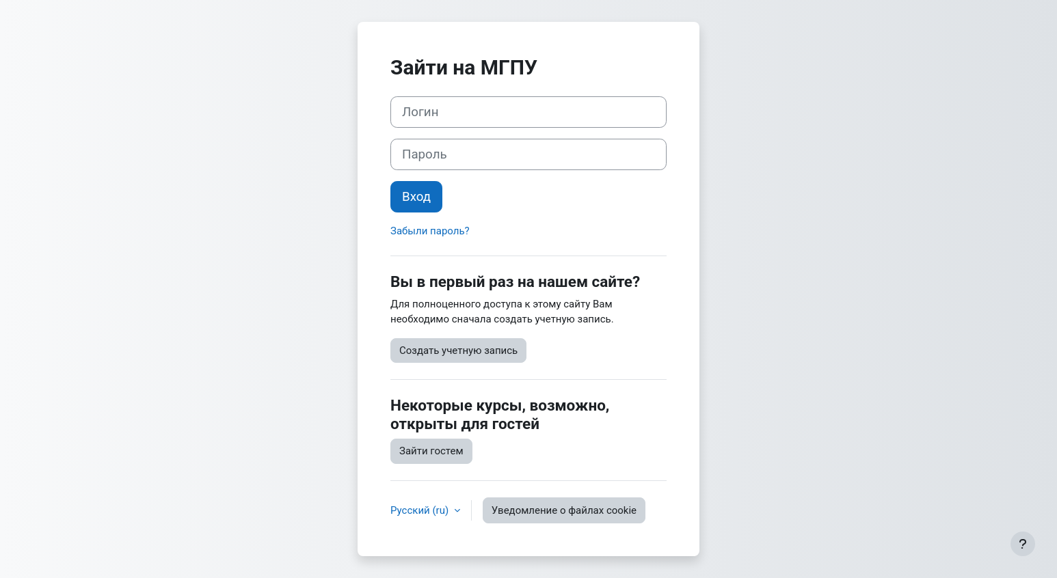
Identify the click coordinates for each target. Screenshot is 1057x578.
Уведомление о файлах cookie (564, 510)
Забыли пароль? (430, 231)
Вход (416, 196)
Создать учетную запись (458, 350)
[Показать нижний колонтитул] (1023, 544)
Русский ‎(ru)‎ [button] (420, 510)
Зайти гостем (431, 451)
